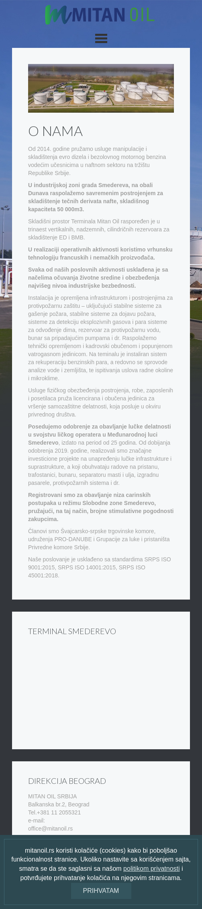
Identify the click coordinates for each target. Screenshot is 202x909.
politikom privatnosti (151, 868)
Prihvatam (101, 890)
